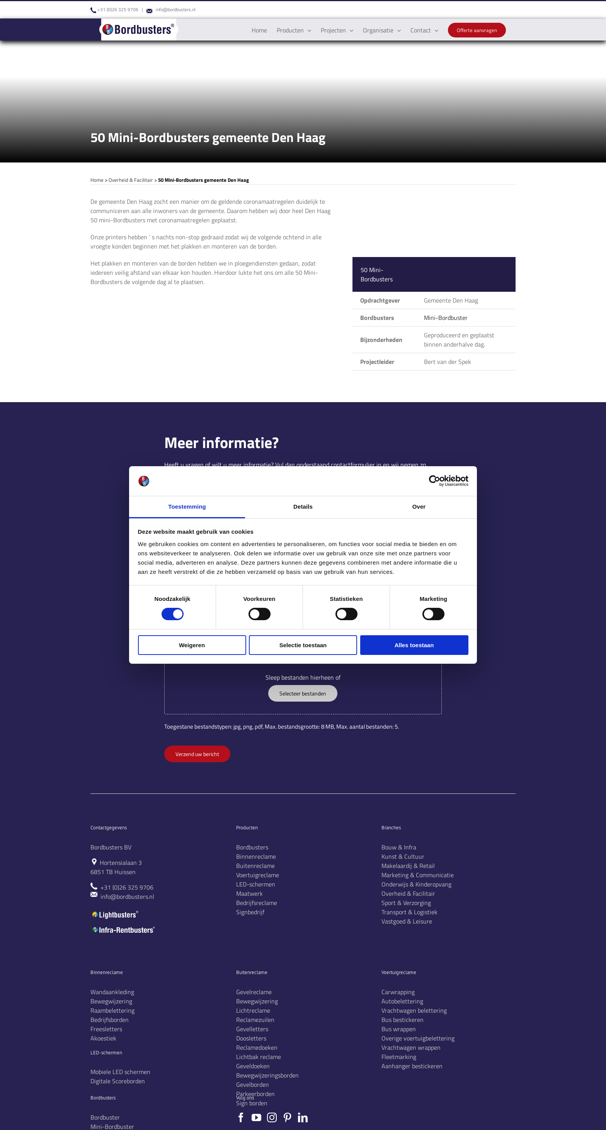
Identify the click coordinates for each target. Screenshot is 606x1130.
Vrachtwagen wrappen (411, 1047)
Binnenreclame (256, 856)
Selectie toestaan (303, 645)
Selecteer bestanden (302, 693)
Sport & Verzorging (406, 902)
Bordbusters (252, 847)
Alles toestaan (414, 645)
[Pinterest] (287, 1117)
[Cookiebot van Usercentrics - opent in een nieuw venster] (434, 481)
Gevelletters (252, 1029)
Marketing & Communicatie (417, 875)
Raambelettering (112, 1010)
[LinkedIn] (303, 1117)
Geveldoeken (253, 1066)
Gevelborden (252, 1084)
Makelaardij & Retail (408, 865)
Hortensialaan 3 (121, 862)
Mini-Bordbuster (446, 317)
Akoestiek (103, 1038)
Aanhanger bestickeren (412, 1066)
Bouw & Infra (398, 847)
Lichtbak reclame (258, 1056)
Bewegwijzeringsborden (267, 1075)
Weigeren (192, 645)
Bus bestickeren (402, 1019)
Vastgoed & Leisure (406, 921)
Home (97, 180)
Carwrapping (398, 991)
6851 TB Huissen (113, 871)
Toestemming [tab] (187, 506)
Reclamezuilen (255, 1019)
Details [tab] (303, 506)
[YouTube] (256, 1117)
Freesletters (106, 1029)
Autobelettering (402, 1001)
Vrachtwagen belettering (414, 1010)
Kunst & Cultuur (402, 856)
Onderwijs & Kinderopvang (416, 884)
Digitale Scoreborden (117, 1081)
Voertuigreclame (257, 875)
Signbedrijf (250, 912)
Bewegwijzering (111, 1001)
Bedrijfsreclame (256, 902)
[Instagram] (272, 1117)
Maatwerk (249, 893)
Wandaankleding (112, 991)
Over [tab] (419, 506)
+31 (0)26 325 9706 (117, 9)
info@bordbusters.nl (176, 9)
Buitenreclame (255, 865)
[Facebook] (241, 1117)
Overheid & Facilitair (131, 180)
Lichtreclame (253, 1010)
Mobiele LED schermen (120, 1071)
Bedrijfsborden (109, 1019)
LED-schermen (255, 884)
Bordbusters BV (110, 847)
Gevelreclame (254, 991)
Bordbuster (105, 1117)
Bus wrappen (398, 1029)
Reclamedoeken (256, 1047)
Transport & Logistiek (409, 912)
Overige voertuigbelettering (417, 1038)
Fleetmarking (398, 1056)
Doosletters (251, 1038)
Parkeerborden (255, 1093)
